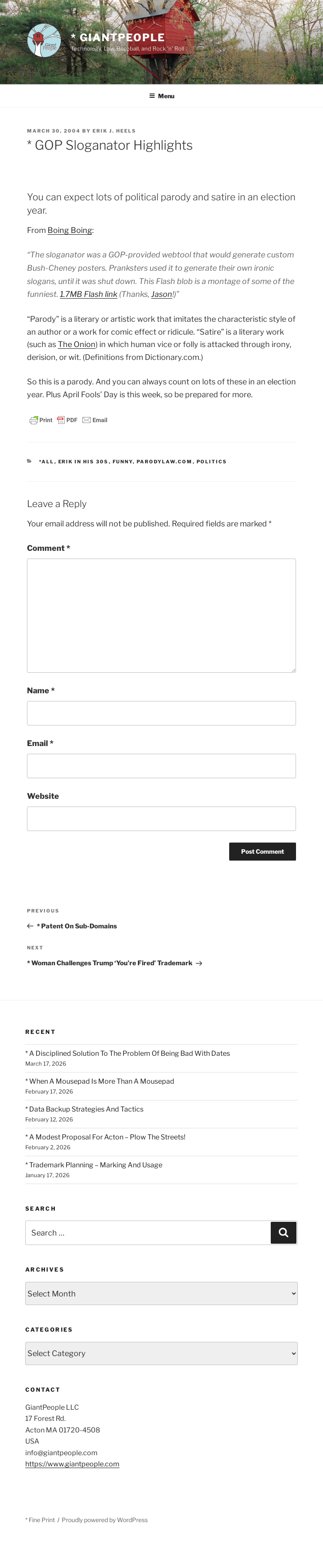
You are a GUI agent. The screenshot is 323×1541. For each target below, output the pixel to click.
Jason (161, 294)
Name (41, 690)
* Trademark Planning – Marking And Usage (93, 1165)
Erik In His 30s (83, 462)
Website (43, 796)
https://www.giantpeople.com (72, 1464)
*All (46, 462)
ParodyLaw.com (165, 462)
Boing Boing (70, 230)
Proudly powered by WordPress (105, 1519)
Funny (123, 462)
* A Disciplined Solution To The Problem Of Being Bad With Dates (127, 1053)
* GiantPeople (118, 37)
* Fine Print (40, 1519)
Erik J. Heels (114, 131)
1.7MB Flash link (88, 294)
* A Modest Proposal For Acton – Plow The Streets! (105, 1137)
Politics (212, 462)
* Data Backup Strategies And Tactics (84, 1109)
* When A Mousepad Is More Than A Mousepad (99, 1081)
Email (40, 743)
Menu (161, 96)
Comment (48, 548)
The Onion (77, 344)
